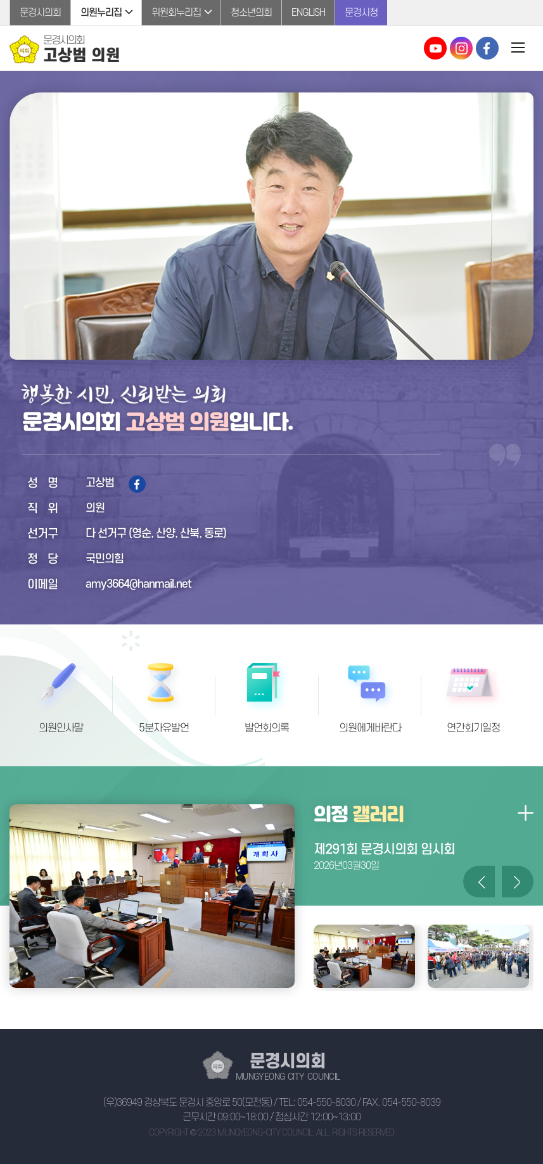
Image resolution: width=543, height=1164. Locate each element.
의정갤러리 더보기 (525, 812)
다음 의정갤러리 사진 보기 (517, 881)
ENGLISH (308, 12)
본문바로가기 (0, 0)
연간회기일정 (473, 728)
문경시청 (361, 12)
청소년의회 (251, 12)
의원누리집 (101, 12)
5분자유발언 (164, 728)
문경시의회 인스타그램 (461, 48)
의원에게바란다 (370, 728)
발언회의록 (267, 728)
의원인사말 (61, 728)
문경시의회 (40, 12)
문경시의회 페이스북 (487, 48)
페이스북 (137, 484)
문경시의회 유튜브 (435, 48)
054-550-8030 (326, 1102)
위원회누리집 (176, 12)
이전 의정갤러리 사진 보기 (479, 881)
